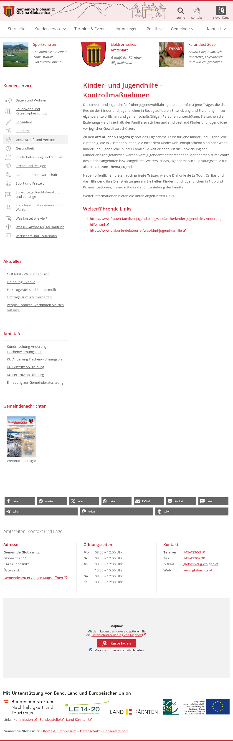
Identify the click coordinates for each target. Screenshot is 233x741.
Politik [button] (152, 29)
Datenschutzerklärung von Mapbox (116, 635)
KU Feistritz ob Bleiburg (25, 367)
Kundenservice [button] (48, 29)
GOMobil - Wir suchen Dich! (28, 274)
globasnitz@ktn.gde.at (200, 564)
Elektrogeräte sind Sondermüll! (31, 289)
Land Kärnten (77, 719)
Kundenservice (17, 85)
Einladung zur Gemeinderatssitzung (35, 382)
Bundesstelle (49, 719)
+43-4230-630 (194, 558)
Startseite (16, 29)
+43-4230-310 (194, 552)
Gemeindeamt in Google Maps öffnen (33, 577)
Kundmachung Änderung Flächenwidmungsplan (27, 349)
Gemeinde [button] (180, 29)
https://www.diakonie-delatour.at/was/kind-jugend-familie (136, 230)
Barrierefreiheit (115, 731)
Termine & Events (90, 29)
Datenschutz (90, 731)
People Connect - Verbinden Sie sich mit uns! (35, 307)
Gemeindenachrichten (24, 406)
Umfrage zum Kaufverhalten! (30, 297)
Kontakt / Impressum (59, 731)
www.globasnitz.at (197, 570)
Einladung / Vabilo (21, 281)
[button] (20, 501)
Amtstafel (13, 333)
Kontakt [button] (214, 29)
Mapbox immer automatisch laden (116, 650)
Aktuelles (12, 261)
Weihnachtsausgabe (21, 439)
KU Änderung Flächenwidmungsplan (35, 359)
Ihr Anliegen (126, 29)
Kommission (23, 719)
